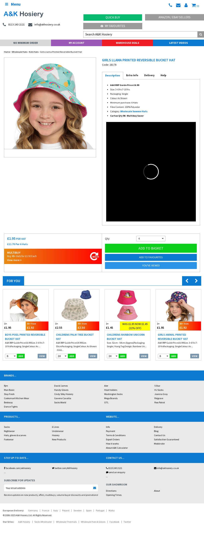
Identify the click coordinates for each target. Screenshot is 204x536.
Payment (110, 431)
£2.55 (65, 325)
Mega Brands (111, 398)
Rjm (6, 385)
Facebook (114, 521)
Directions (111, 490)
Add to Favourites (151, 257)
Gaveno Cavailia (62, 398)
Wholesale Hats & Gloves (93, 521)
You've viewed (151, 265)
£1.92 (37, 325)
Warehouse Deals (127, 43)
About (157, 490)
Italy (55, 510)
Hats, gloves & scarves (15, 435)
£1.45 (112, 325)
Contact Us (159, 435)
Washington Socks (113, 394)
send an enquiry (115, 472)
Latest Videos (178, 43)
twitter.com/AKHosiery (64, 468)
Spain (89, 510)
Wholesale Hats (19, 51)
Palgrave (158, 398)
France (45, 510)
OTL (106, 402)
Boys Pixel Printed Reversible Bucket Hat (25, 337)
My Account (76, 43)
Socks (7, 426)
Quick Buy (113, 17)
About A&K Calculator (117, 447)
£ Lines (55, 426)
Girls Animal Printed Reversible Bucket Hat (173, 337)
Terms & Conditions (116, 435)
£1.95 (14, 325)
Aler (106, 385)
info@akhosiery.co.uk (166, 468)
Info (108, 426)
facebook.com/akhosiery (17, 468)
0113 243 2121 (114, 468)
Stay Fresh (9, 394)
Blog (156, 431)
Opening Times (114, 494)
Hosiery (56, 435)
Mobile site (159, 443)
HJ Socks (158, 389)
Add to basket (150, 248)
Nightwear (9, 431)
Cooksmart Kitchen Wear (16, 398)
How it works (112, 443)
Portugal (100, 510)
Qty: (107, 238)
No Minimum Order (25, 43)
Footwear (9, 439)
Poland (65, 510)
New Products (59, 439)
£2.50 (88, 325)
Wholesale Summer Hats (133, 111)
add (21, 356)
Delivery (158, 426)
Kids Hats (33, 51)
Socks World (60, 402)
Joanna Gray (161, 394)
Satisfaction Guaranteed (166, 439)
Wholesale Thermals (66, 521)
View (42, 356)
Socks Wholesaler (43, 521)
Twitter (127, 521)
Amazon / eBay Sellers (174, 17)
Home (7, 51)
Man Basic (9, 389)
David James (61, 385)
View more (14, 260)
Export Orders (113, 439)
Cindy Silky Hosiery (63, 394)
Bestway (8, 402)
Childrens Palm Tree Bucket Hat (75, 337)
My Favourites (113, 26)
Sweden (78, 510)
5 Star (157, 385)
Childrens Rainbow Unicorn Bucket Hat (126, 337)
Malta (112, 510)
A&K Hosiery (24, 521)
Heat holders (110, 389)
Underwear (58, 431)
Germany (33, 510)
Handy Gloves (61, 389)
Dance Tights (11, 406)
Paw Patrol (159, 402)
